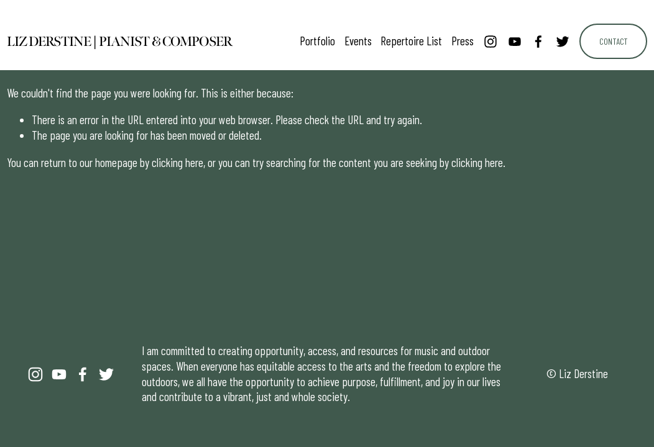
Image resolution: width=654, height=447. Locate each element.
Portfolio (317, 41)
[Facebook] (538, 41)
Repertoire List (411, 41)
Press (462, 41)
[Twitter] (562, 41)
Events (358, 41)
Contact (613, 41)
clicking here (177, 162)
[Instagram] (490, 41)
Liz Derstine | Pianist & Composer (120, 41)
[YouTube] (514, 41)
